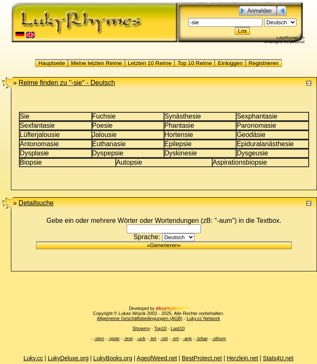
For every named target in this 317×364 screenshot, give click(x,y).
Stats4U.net (278, 358)
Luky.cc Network (203, 318)
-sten (99, 338)
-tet (153, 338)
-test (128, 338)
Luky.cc (33, 358)
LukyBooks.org (113, 358)
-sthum (219, 338)
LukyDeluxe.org (68, 358)
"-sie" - (66, 82)
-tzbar (202, 338)
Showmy (141, 328)
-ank (187, 338)
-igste (114, 338)
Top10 (160, 328)
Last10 (177, 328)
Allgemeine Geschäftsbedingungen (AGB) (139, 318)
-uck (141, 338)
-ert (175, 338)
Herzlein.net (242, 358)
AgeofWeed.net (157, 358)
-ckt (164, 338)
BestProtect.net (202, 358)
